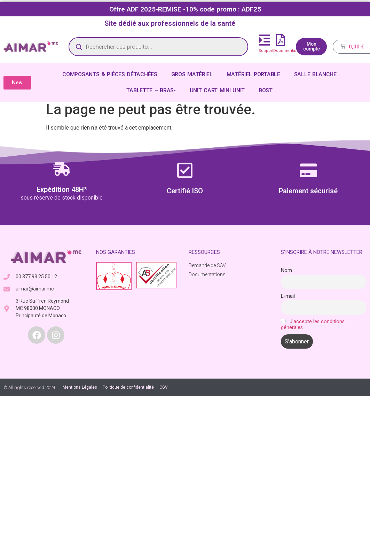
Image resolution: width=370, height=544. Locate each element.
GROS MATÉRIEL (192, 74)
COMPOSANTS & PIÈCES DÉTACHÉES (109, 74)
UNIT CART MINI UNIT (217, 90)
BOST (266, 90)
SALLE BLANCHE (315, 74)
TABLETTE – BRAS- (150, 90)
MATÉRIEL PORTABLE (253, 74)
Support (266, 50)
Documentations (288, 50)
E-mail (288, 296)
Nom (286, 270)
